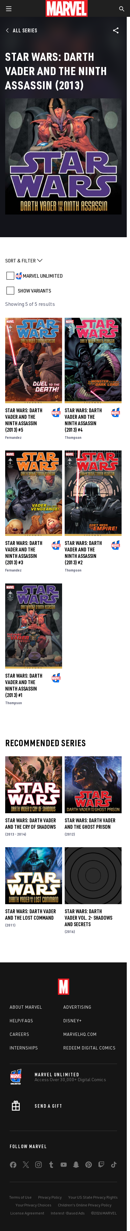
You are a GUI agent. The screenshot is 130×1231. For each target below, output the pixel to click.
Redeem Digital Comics (89, 1047)
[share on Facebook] (13, 1166)
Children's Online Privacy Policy (85, 1205)
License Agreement (27, 1213)
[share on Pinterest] (88, 1166)
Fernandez (13, 437)
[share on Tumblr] (51, 1166)
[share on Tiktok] (114, 1166)
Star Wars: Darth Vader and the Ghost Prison (90, 823)
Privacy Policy (50, 1197)
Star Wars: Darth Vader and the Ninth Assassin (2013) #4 (83, 420)
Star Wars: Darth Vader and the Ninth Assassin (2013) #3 (23, 553)
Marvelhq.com (80, 1034)
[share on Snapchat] (76, 1166)
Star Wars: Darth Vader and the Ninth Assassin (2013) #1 (23, 685)
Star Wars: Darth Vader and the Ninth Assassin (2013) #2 (83, 553)
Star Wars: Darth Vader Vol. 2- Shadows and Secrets (88, 917)
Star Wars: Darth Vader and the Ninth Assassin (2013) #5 (23, 420)
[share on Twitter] (26, 1166)
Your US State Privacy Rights (93, 1197)
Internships (24, 1047)
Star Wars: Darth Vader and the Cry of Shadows (30, 823)
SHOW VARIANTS (34, 290)
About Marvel (26, 1007)
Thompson (73, 437)
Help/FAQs (21, 1020)
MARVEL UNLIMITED (43, 275)
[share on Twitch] (101, 1166)
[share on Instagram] (38, 1166)
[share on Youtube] (63, 1166)
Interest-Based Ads (68, 1213)
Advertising (77, 1007)
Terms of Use (20, 1197)
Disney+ (72, 1020)
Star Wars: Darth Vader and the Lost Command (30, 914)
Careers (19, 1034)
